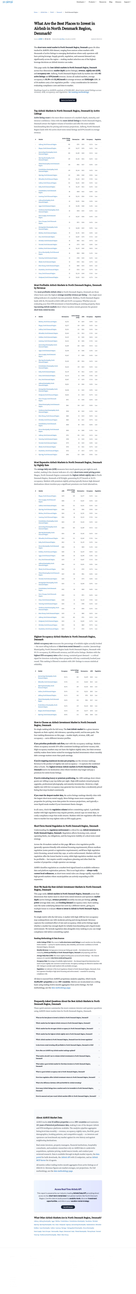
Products (92, 2)
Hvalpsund (62, 1225)
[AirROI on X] (43, 39)
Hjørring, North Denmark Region (48, 175)
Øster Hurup (64, 1235)
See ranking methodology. (78, 92)
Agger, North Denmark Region (47, 206)
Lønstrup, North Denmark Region (48, 196)
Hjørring (36, 1225)
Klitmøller (98, 1225)
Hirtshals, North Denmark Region (48, 241)
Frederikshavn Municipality (77, 1221)
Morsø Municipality (88, 1228)
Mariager (63, 1228)
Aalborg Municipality (45, 1221)
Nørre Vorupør (46, 1231)
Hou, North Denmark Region (47, 237)
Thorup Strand (91, 1231)
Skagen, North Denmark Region (47, 148)
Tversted (98, 1231)
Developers (81, 2)
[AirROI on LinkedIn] (45, 39)
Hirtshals (95, 1221)
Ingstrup (68, 1225)
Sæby (72, 1231)
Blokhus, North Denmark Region (48, 233)
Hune (57, 1225)
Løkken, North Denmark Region (47, 183)
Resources (102, 2)
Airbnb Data (44, 12)
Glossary (118, 2)
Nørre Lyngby (38, 1231)
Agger (53, 1221)
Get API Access (68, 1207)
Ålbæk (59, 1235)
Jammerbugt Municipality (78, 1225)
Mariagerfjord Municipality (74, 1228)
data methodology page (61, 988)
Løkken (53, 1228)
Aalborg (36, 1221)
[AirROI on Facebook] (50, 39)
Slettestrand (67, 1231)
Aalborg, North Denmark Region (47, 144)
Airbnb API (65, 1157)
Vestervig (36, 1235)
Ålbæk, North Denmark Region (47, 262)
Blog (110, 2)
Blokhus (57, 1221)
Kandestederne (91, 1225)
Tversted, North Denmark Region (48, 244)
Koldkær (36, 1228)
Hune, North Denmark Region (47, 273)
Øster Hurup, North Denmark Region (49, 266)
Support (127, 2)
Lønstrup (58, 1228)
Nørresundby (55, 1231)
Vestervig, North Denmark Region (48, 258)
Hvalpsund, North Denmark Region (48, 277)
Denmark (59, 12)
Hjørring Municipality (46, 1225)
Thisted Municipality (81, 1231)
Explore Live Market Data (68, 100)
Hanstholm (89, 1221)
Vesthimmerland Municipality (48, 1235)
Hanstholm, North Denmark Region (48, 270)
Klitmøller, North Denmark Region (48, 179)
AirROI (40, 39)
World (52, 12)
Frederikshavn (65, 1221)
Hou (53, 1225)
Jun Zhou (62, 39)
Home (35, 12)
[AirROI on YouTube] (47, 39)
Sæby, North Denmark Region (47, 187)
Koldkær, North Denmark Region (48, 248)
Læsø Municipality (45, 1228)
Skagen (61, 1231)
